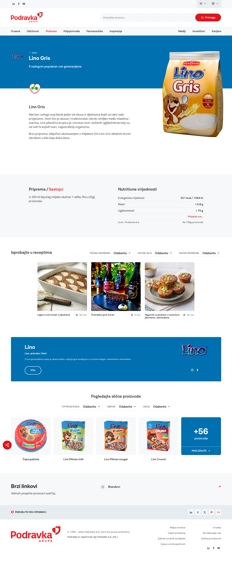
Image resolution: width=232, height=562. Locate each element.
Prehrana (51, 31)
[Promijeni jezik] (215, 4)
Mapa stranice (177, 531)
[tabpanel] (62, 292)
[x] (204, 516)
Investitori (199, 31)
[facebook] (198, 516)
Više (33, 374)
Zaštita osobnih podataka (171, 542)
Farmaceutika (94, 31)
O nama (15, 31)
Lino (33, 56)
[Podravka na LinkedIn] (13, 4)
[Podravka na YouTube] (24, 4)
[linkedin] (191, 516)
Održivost (33, 31)
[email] (218, 516)
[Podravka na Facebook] (19, 4)
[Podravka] (27, 21)
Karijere (216, 31)
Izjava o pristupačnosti (173, 548)
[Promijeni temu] (203, 4)
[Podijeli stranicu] (7, 445)
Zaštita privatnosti (211, 542)
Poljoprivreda (71, 31)
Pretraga (208, 17)
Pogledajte (201, 455)
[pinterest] (211, 516)
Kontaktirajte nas (212, 537)
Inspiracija (116, 31)
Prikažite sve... (195, 220)
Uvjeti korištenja (176, 537)
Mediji (182, 31)
